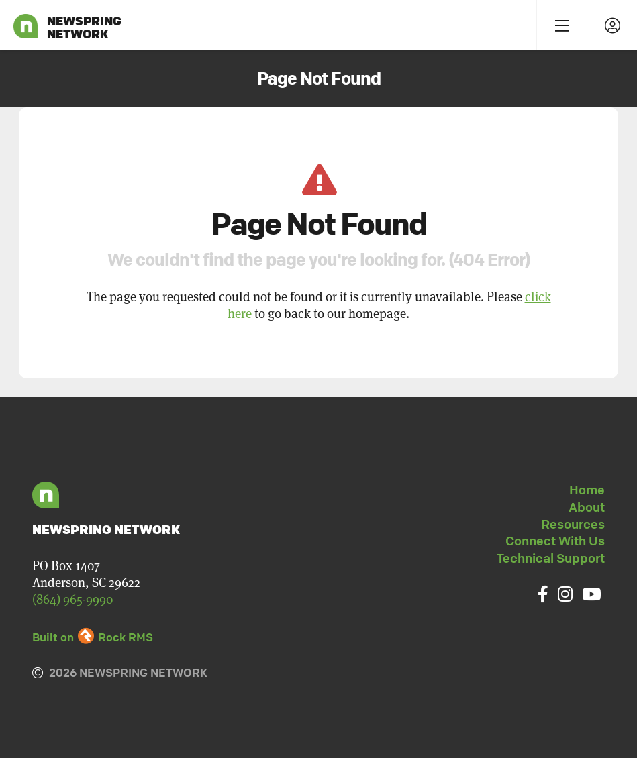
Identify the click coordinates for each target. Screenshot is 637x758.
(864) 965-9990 (72, 599)
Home (587, 489)
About (587, 507)
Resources (573, 524)
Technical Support (551, 558)
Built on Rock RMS (92, 637)
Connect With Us (555, 540)
